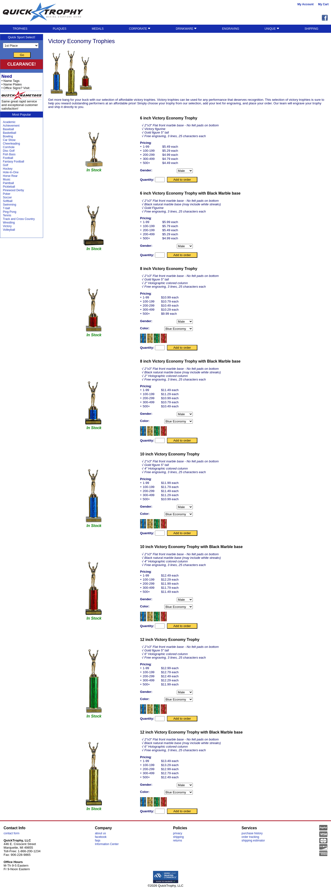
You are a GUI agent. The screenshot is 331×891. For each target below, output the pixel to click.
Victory (7, 226)
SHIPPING (311, 28)
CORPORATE (139, 28)
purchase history (252, 833)
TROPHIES (20, 28)
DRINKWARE (186, 28)
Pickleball (9, 186)
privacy (177, 833)
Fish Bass (9, 154)
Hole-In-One (10, 172)
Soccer (7, 197)
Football (8, 158)
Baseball (8, 129)
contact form (11, 833)
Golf (5, 165)
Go (22, 55)
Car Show (9, 140)
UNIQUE (272, 28)
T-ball (6, 208)
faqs (97, 840)
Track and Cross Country (19, 219)
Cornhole (9, 147)
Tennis (7, 215)
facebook (101, 837)
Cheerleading (11, 143)
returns (177, 840)
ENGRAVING (230, 28)
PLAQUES (59, 28)
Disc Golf (9, 150)
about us (100, 833)
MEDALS (97, 28)
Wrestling (9, 222)
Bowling (8, 136)
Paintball (8, 183)
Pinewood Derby (13, 190)
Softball (7, 201)
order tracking (250, 837)
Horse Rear (10, 176)
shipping (178, 837)
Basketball (9, 132)
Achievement (11, 125)
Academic (9, 122)
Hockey (7, 168)
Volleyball (9, 229)
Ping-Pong (9, 211)
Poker (6, 194)
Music (6, 179)
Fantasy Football (13, 161)
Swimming (9, 204)
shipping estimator (253, 840)
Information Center (107, 844)
